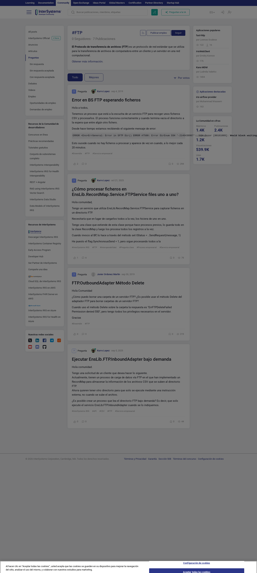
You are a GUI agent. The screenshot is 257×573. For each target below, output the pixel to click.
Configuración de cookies (196, 565)
